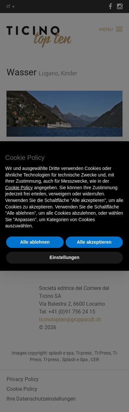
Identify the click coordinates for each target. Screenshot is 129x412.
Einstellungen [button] (65, 257)
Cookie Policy (19, 187)
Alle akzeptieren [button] (94, 242)
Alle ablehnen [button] (35, 242)
